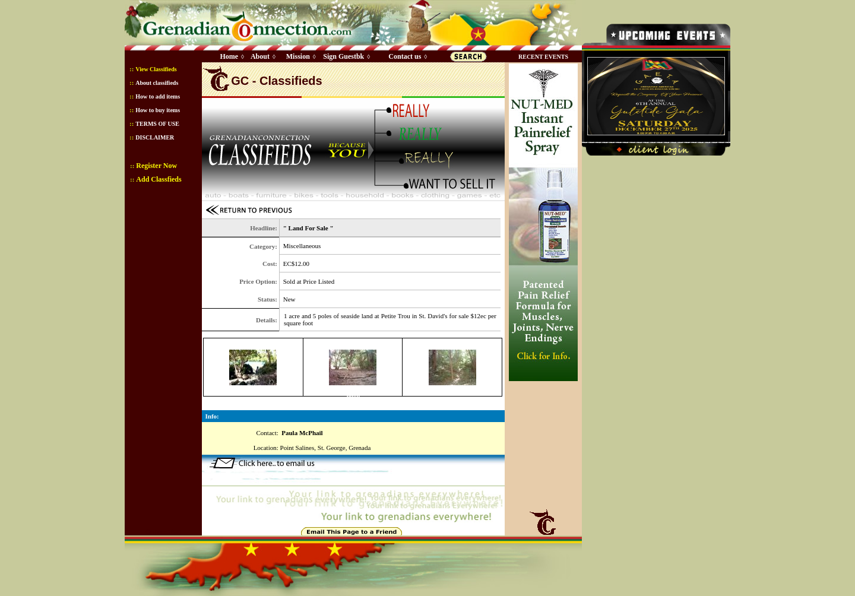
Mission (298, 56)
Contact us (404, 56)
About (260, 56)
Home (229, 56)
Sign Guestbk (345, 56)
